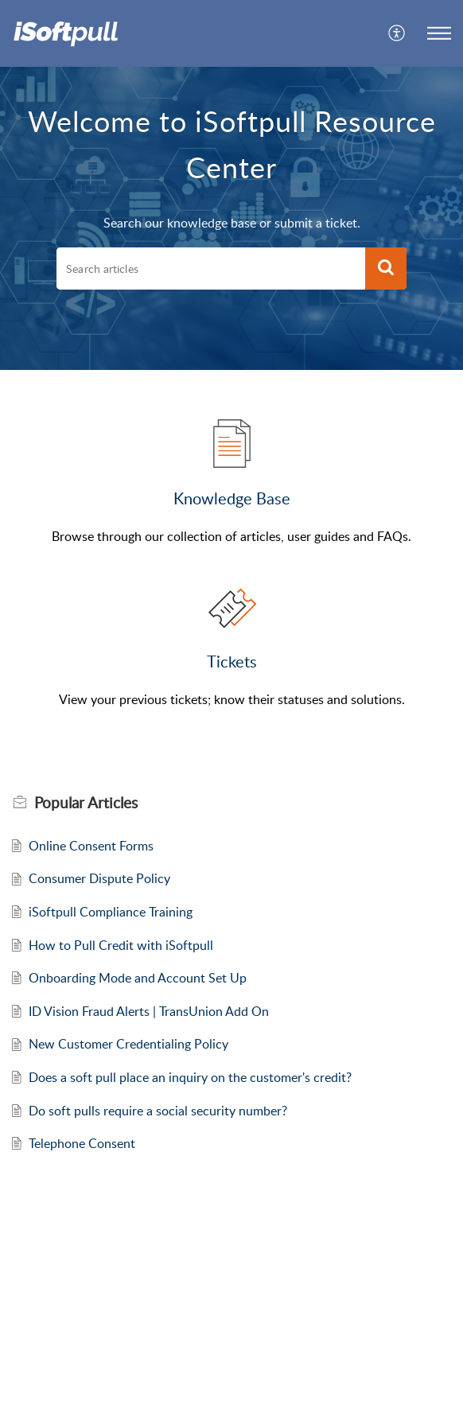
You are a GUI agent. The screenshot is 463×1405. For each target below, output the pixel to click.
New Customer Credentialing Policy (128, 1044)
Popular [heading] (86, 802)
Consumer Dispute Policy (99, 878)
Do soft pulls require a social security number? (158, 1110)
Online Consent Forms (91, 845)
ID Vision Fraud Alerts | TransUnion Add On (149, 1011)
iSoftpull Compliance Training (111, 911)
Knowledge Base (231, 498)
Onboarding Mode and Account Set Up (138, 978)
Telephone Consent (82, 1143)
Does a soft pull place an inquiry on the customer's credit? (190, 1077)
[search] (210, 268)
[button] (397, 33)
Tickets (232, 661)
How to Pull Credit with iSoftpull (121, 945)
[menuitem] (397, 33)
